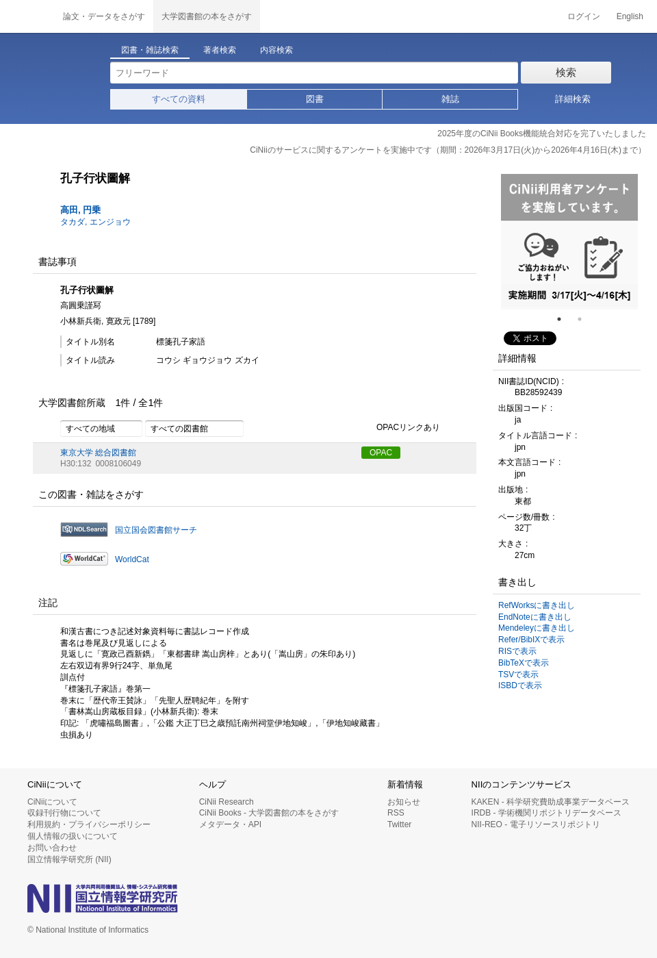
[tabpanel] (569, 242)
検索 (566, 72)
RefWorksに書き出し (536, 605)
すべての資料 (178, 99)
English (630, 16)
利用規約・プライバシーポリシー (89, 824)
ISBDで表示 (520, 685)
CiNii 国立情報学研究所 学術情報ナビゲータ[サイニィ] (27, 16)
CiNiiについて (52, 802)
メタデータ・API (230, 824)
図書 (315, 99)
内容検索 (276, 50)
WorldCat (132, 559)
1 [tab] (564, 319)
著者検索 (219, 50)
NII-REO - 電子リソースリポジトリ (536, 824)
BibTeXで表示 (523, 663)
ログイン (583, 16)
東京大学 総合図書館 (98, 452)
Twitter (399, 824)
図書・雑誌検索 (150, 50)
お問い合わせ (52, 848)
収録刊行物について (64, 813)
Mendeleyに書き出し (536, 628)
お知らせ (403, 802)
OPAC (381, 452)
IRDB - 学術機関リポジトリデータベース (546, 813)
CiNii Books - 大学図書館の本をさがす (269, 813)
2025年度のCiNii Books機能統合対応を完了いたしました (541, 133)
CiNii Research (226, 802)
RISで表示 (517, 651)
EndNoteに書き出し (534, 617)
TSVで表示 (518, 674)
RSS (395, 813)
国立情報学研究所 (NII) (69, 859)
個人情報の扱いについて (72, 836)
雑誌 (450, 99)
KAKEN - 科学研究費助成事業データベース (551, 802)
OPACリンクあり (400, 428)
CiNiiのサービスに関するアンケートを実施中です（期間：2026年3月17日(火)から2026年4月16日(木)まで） (448, 150)
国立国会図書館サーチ (156, 530)
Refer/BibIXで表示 (531, 639)
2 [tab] (585, 319)
